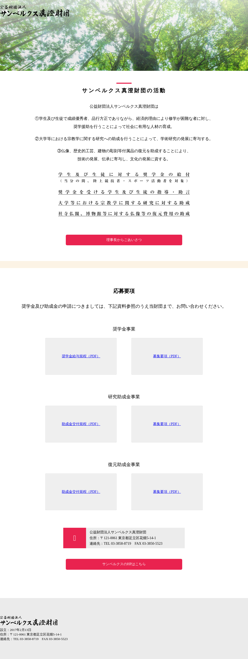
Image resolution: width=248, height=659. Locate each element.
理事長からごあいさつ (124, 240)
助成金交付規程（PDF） (81, 424)
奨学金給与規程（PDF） (81, 356)
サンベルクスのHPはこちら (124, 564)
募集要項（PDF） (167, 356)
